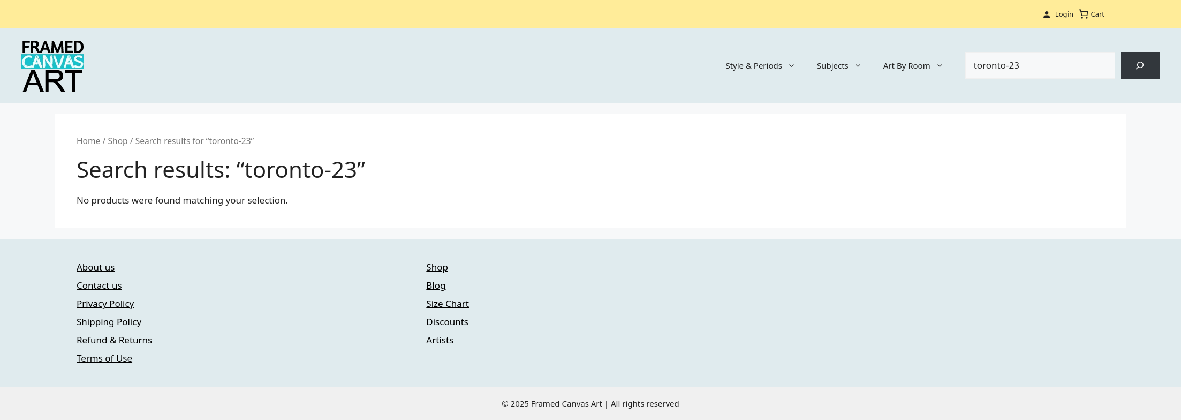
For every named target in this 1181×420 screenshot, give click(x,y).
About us (96, 267)
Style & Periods (765, 65)
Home (88, 141)
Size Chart (447, 303)
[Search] (1140, 65)
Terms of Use (104, 358)
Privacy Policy (105, 303)
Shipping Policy (109, 322)
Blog (435, 285)
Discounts (447, 322)
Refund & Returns (114, 340)
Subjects (845, 65)
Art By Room (919, 65)
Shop (117, 141)
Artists (439, 340)
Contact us (99, 285)
